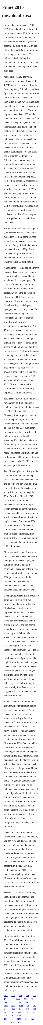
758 (11, 999)
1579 (13, 1006)
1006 (27, 996)
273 (26, 1016)
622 (12, 1022)
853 (34, 1009)
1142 (20, 1009)
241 (5, 1019)
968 (25, 999)
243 (5, 1002)
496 (19, 1022)
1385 (18, 999)
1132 (20, 1012)
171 (32, 999)
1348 (6, 996)
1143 (5, 1009)
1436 (34, 1012)
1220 (6, 1006)
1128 (5, 1022)
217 (32, 1016)
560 (20, 996)
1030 (21, 1006)
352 (34, 1006)
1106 (5, 1016)
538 (19, 1002)
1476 (19, 1016)
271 (26, 1019)
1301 (12, 1012)
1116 (12, 1002)
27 (5, 999)
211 (27, 1009)
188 (27, 1012)
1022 (13, 1009)
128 (32, 1019)
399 (33, 1002)
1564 (26, 1002)
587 (5, 1012)
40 (12, 1016)
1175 (13, 996)
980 (28, 1006)
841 (12, 1019)
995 (34, 996)
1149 (19, 1019)
